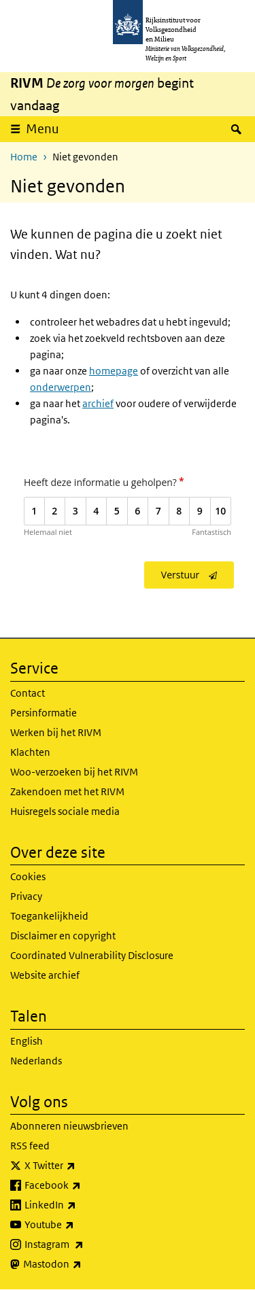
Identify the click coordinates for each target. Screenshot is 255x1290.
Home (23, 156)
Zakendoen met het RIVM (67, 791)
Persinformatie (43, 712)
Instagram (83, 1244)
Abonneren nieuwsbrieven (69, 1125)
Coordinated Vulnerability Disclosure (91, 955)
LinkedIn (80, 1205)
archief (98, 403)
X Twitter (79, 1165)
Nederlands (36, 1060)
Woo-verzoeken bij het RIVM (74, 771)
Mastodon (82, 1264)
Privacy (26, 896)
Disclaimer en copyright (63, 935)
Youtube (79, 1225)
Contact (27, 692)
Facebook (82, 1185)
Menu (42, 129)
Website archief (45, 975)
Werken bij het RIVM (55, 732)
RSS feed (30, 1145)
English (26, 1040)
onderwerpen (60, 387)
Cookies (28, 876)
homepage (113, 370)
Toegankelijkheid (49, 915)
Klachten (30, 752)
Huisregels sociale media (65, 811)
